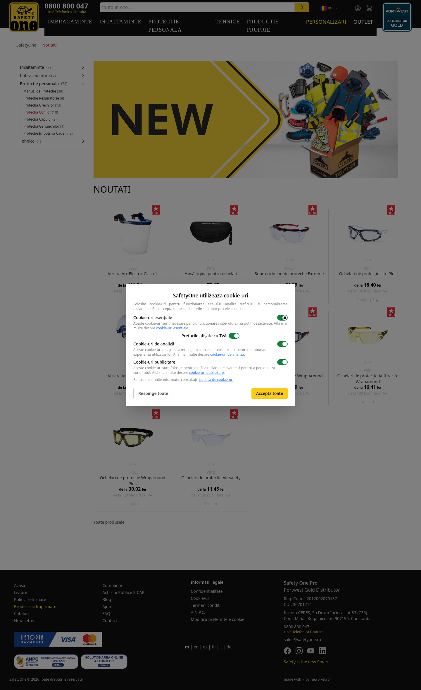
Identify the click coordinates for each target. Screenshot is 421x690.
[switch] (282, 318)
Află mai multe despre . (209, 354)
